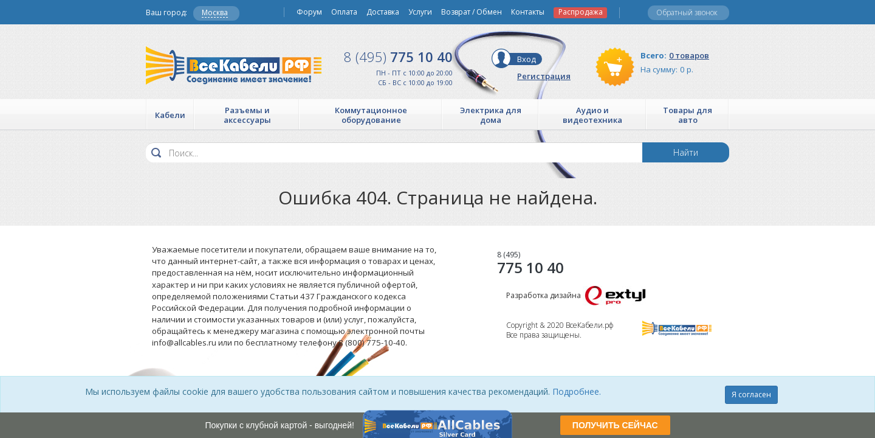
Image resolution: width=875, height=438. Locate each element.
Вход (526, 59)
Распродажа (580, 12)
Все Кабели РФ (233, 65)
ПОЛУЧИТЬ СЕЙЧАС (615, 425)
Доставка (382, 12)
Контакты (527, 12)
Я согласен (751, 394)
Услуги (420, 12)
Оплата (344, 12)
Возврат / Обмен (471, 12)
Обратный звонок (687, 12)
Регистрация (544, 76)
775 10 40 (398, 56)
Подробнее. (576, 391)
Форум (309, 12)
